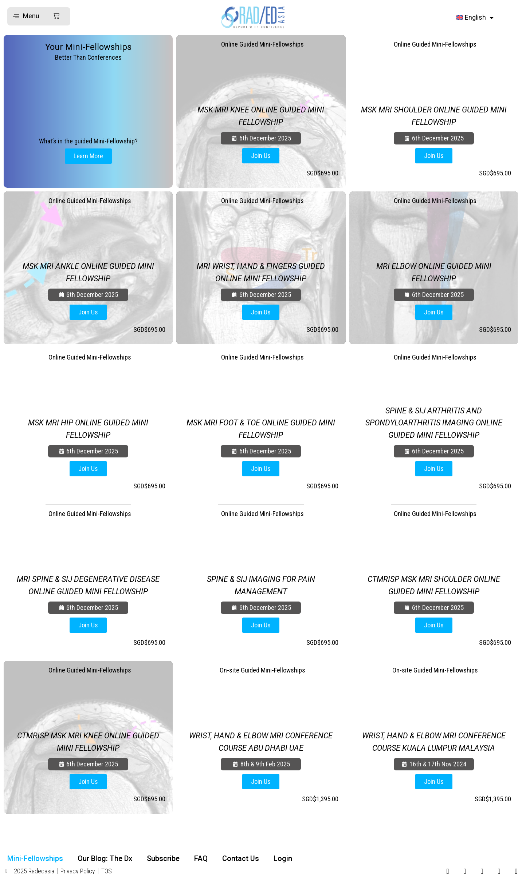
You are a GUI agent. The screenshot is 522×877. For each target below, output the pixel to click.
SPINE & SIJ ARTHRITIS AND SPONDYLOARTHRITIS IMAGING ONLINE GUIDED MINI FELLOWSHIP (433, 422)
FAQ (201, 858)
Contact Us (240, 858)
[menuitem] (475, 17)
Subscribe (163, 858)
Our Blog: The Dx (105, 858)
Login (283, 858)
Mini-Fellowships (35, 858)
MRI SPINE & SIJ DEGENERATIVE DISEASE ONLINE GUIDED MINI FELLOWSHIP (88, 579)
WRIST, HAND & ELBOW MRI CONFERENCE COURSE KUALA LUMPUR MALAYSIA (433, 735)
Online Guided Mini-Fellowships (262, 44)
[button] (36, 16)
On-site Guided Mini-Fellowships (262, 670)
